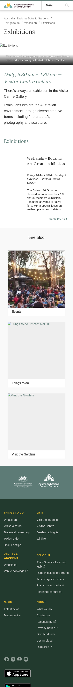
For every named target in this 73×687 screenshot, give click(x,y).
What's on (12, 527)
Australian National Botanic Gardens (28, 45)
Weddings (44, 527)
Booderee (47, 632)
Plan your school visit (63, 578)
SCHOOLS (64, 516)
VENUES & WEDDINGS (45, 517)
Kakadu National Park (16, 632)
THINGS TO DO (11, 517)
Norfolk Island (59, 632)
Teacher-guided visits (63, 563)
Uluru (34, 632)
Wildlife (27, 556)
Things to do (14, 104)
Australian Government (16, 487)
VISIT (26, 516)
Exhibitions (50, 104)
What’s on (32, 104)
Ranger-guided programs (63, 548)
